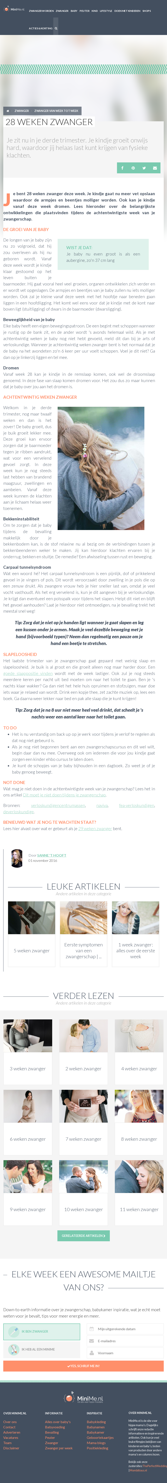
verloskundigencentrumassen (58, 805)
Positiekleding (97, 1448)
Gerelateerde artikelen (83, 1236)
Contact (9, 1427)
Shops (146, 10)
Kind (95, 10)
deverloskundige (18, 811)
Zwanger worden (41, 10)
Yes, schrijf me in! (83, 1366)
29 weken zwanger (95, 828)
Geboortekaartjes (100, 1437)
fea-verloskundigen (136, 805)
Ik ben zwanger (28, 1332)
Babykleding (96, 1422)
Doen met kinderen (127, 10)
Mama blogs (96, 1443)
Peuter (84, 10)
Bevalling (52, 1432)
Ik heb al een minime (31, 1350)
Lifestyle (106, 10)
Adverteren (11, 1432)
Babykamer (95, 1432)
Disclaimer (11, 1448)
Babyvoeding (55, 1427)
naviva (102, 805)
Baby (74, 10)
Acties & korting (40, 28)
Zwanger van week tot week (56, 111)
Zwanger (62, 10)
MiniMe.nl (14, 8)
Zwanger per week (59, 1448)
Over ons (10, 1422)
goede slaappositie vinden (28, 673)
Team (7, 1443)
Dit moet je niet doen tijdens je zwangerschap (64, 794)
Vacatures (10, 1437)
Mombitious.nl (138, 1470)
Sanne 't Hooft (51, 855)
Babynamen (96, 1427)
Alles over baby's (58, 1422)
